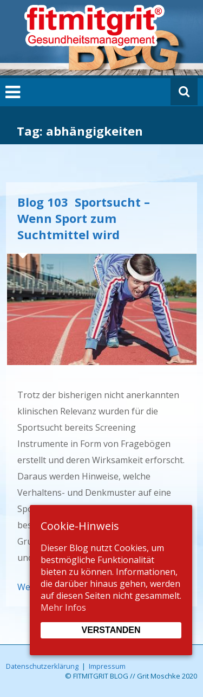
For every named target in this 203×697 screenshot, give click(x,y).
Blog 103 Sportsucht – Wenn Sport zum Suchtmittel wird (83, 218)
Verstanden (110, 630)
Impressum (107, 666)
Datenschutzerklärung (42, 666)
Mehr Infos (63, 607)
